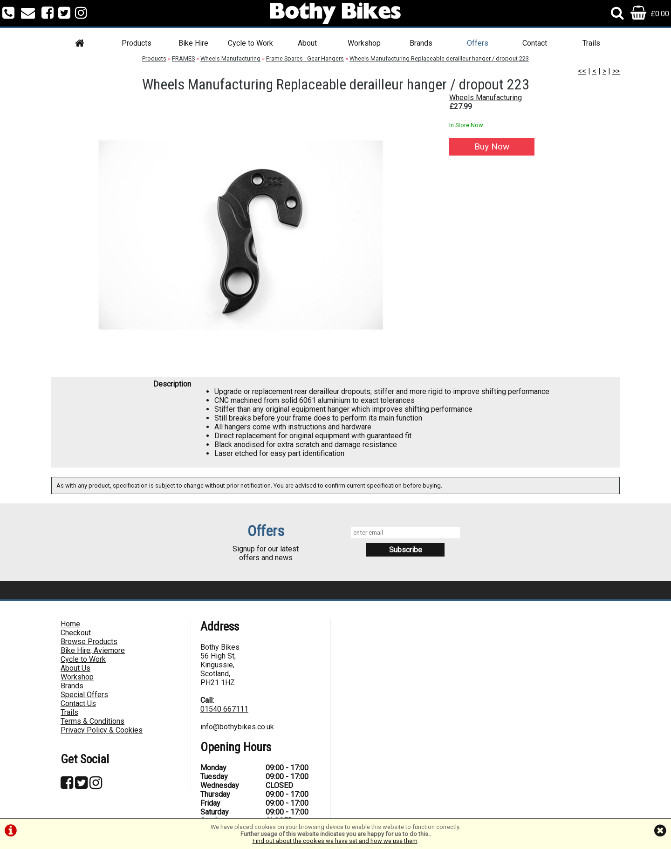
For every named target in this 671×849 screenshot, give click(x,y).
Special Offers (84, 694)
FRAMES (183, 58)
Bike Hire (193, 43)
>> (616, 71)
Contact (534, 43)
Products (136, 43)
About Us (75, 668)
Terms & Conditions (92, 721)
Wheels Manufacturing (230, 58)
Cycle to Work (250, 43)
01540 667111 (224, 709)
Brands (421, 43)
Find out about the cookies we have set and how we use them (335, 840)
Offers (477, 43)
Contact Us (78, 703)
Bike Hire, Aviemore (93, 650)
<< (582, 71)
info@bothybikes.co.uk (237, 726)
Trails (591, 43)
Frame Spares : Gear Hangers (305, 58)
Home (70, 623)
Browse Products (89, 641)
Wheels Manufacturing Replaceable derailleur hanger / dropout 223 (439, 58)
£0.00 (649, 13)
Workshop (364, 43)
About (307, 43)
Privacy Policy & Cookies (102, 730)
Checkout (76, 632)
